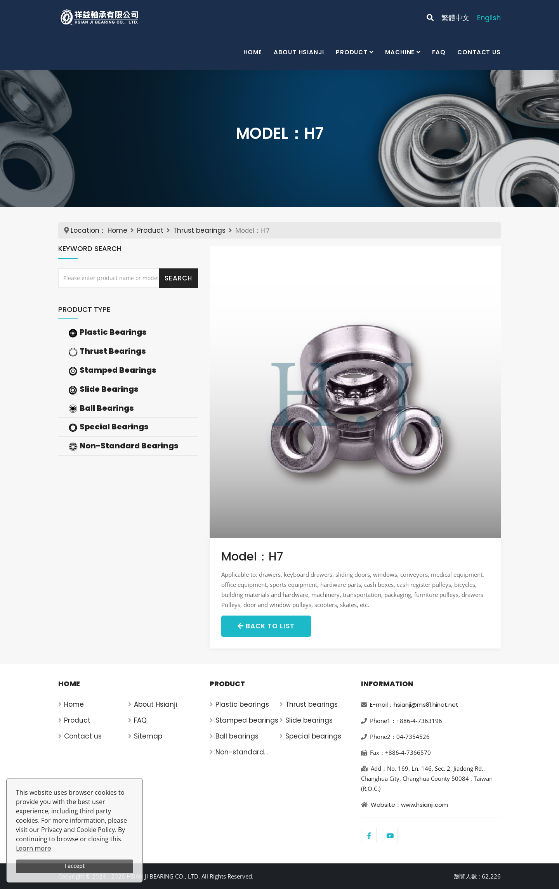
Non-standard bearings (239, 752)
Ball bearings (237, 736)
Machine (400, 52)
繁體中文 (455, 17)
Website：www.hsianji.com (409, 805)
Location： (88, 230)
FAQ (439, 52)
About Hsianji (299, 52)
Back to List (266, 626)
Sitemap (148, 736)
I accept (74, 866)
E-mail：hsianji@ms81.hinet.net (414, 704)
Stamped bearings (246, 720)
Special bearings (313, 736)
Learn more (33, 848)
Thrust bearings (199, 230)
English (489, 17)
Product (352, 52)
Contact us (479, 52)
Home (252, 52)
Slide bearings (309, 720)
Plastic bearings (242, 704)
